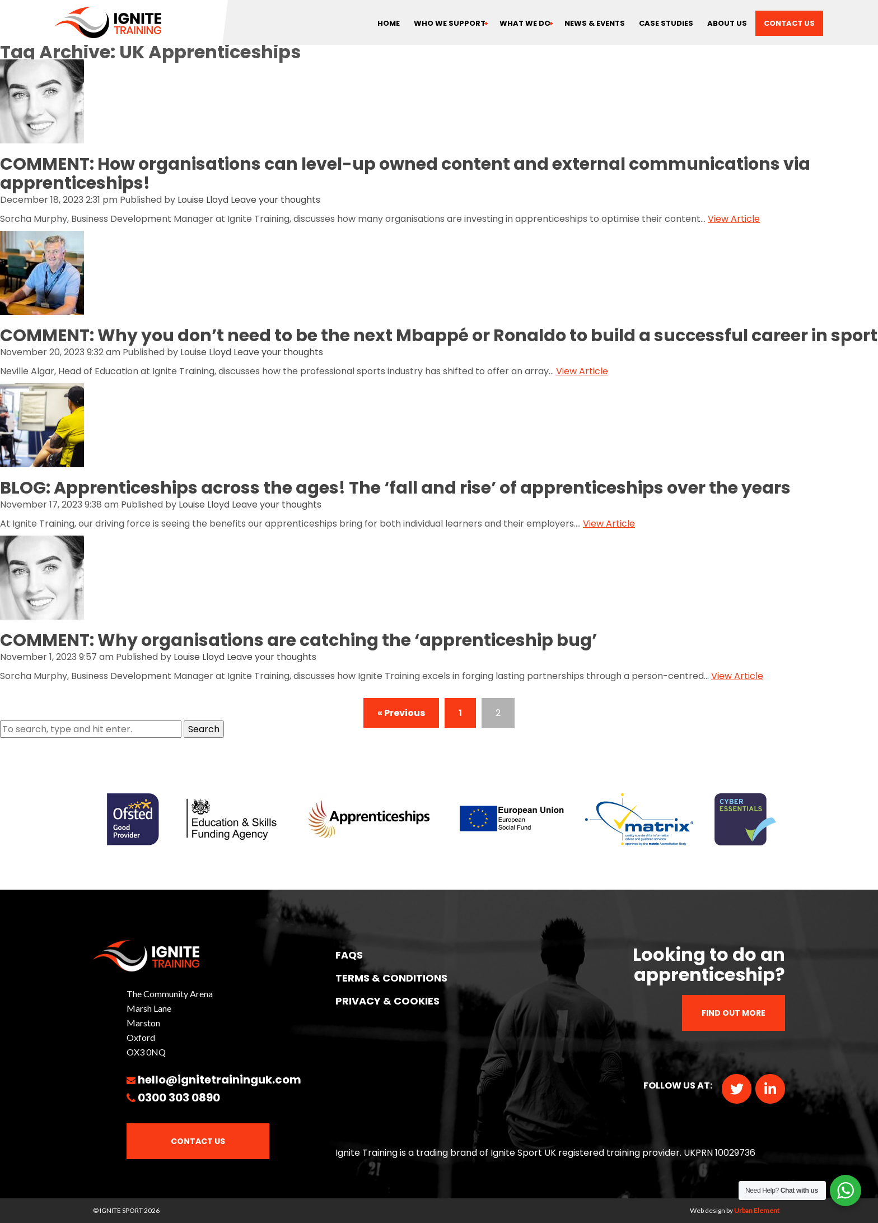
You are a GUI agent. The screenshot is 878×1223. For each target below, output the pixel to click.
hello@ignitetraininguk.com (219, 1079)
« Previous (401, 712)
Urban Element (756, 1210)
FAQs (349, 955)
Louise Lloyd (203, 199)
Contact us (789, 23)
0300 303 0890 (179, 1097)
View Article (734, 218)
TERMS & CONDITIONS (391, 978)
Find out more (733, 1013)
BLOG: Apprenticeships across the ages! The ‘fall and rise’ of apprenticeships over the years (395, 488)
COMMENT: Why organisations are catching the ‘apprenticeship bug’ (298, 640)
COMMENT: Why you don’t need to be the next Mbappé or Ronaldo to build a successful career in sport (438, 335)
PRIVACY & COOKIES (387, 1001)
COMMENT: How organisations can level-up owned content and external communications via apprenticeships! (405, 173)
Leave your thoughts (275, 199)
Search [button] (204, 729)
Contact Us (198, 1141)
